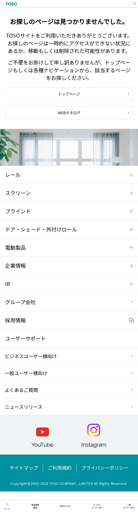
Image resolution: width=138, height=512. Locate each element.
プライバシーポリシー (104, 467)
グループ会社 (20, 302)
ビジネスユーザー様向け (31, 356)
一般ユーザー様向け (26, 373)
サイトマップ (24, 467)
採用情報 (15, 320)
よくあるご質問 (21, 389)
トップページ (69, 94)
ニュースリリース (23, 406)
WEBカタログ (69, 112)
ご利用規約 (59, 467)
